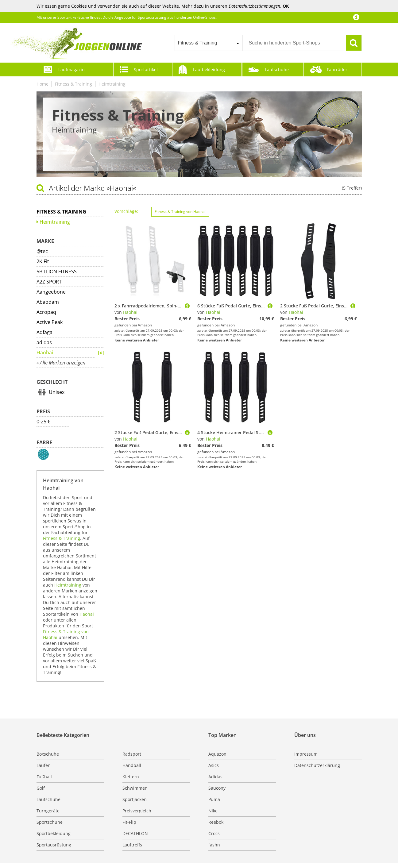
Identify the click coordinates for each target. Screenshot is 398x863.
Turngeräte (48, 811)
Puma (214, 799)
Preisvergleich (136, 811)
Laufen (44, 765)
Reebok (215, 822)
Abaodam (48, 302)
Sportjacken (134, 799)
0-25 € (43, 421)
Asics (213, 765)
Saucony (217, 788)
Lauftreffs (132, 845)
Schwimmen (135, 788)
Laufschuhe (277, 69)
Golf (41, 788)
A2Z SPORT (49, 281)
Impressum (306, 754)
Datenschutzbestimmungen (254, 6)
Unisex (56, 392)
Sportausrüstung (54, 845)
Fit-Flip (129, 822)
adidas (44, 342)
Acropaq (46, 312)
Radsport (131, 754)
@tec (42, 251)
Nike (213, 811)
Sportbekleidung (54, 833)
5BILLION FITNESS (57, 271)
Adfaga (44, 332)
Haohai (45, 352)
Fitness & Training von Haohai (180, 211)
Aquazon (217, 754)
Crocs (214, 833)
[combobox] (208, 43)
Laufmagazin (71, 69)
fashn (214, 845)
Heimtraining (112, 84)
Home (42, 84)
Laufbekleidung (209, 69)
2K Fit (43, 261)
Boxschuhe (48, 754)
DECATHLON (135, 833)
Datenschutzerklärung (317, 765)
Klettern (130, 777)
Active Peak (50, 322)
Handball (131, 765)
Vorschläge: (126, 211)
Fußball (44, 777)
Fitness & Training (73, 84)
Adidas (215, 777)
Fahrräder (337, 69)
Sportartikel (146, 69)
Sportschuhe (50, 822)
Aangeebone (51, 291)
